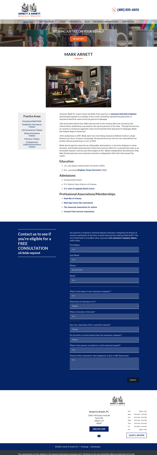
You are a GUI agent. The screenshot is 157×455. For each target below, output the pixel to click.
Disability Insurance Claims (32, 125)
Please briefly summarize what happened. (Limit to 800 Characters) (99, 355)
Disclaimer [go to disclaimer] (95, 447)
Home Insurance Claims (32, 134)
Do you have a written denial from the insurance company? (96, 335)
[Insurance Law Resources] (105, 21)
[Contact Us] (128, 21)
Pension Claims (31, 139)
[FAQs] (63, 21)
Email (72, 276)
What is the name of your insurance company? (90, 291)
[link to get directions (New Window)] (99, 420)
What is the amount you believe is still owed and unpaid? (95, 345)
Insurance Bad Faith (31, 121)
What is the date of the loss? (82, 312)
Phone (72, 265)
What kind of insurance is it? (82, 301)
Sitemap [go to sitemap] (84, 447)
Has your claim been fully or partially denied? (90, 325)
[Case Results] (75, 21)
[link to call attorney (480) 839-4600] (125, 9)
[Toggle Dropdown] (35, 21)
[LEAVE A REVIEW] (136, 435)
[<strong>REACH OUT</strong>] (78, 38)
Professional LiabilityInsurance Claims (32, 144)
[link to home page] (29, 10)
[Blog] (87, 21)
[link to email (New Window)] (99, 436)
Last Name (74, 255)
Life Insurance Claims (31, 130)
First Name (74, 245)
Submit (133, 380)
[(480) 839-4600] (98, 429)
